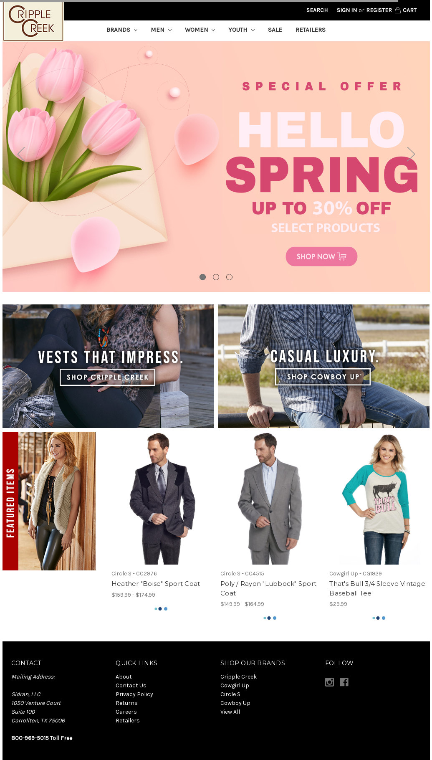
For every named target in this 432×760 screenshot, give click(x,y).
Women (200, 29)
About (124, 676)
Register (379, 10)
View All (230, 711)
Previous (21, 154)
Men (161, 29)
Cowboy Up (235, 703)
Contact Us (131, 685)
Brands (121, 29)
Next (411, 154)
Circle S (230, 694)
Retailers (311, 29)
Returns (127, 703)
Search (317, 10)
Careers (126, 711)
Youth (241, 29)
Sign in (347, 10)
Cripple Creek (238, 676)
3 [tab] (229, 277)
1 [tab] (203, 277)
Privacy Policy (134, 694)
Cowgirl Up (234, 685)
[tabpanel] (216, 166)
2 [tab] (216, 277)
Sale (275, 29)
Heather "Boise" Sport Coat (155, 584)
